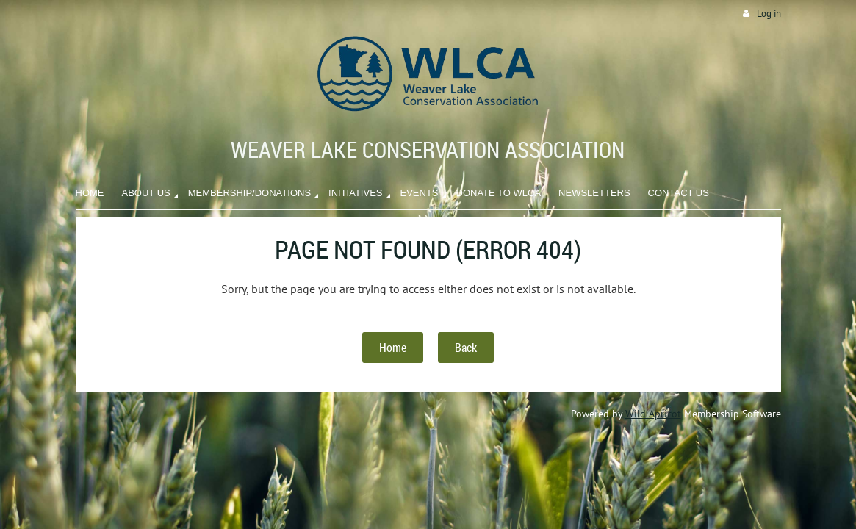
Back (466, 347)
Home (392, 347)
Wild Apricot (653, 413)
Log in (769, 13)
